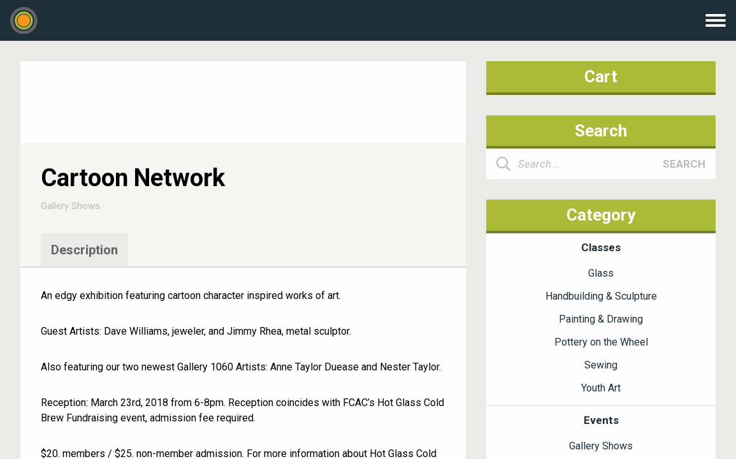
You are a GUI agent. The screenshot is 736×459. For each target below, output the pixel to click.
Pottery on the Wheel (601, 342)
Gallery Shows (70, 206)
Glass (601, 273)
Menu (715, 20)
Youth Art (601, 388)
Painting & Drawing (601, 319)
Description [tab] (84, 250)
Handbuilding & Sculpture (601, 296)
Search (684, 163)
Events (601, 420)
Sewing (600, 365)
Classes (601, 247)
